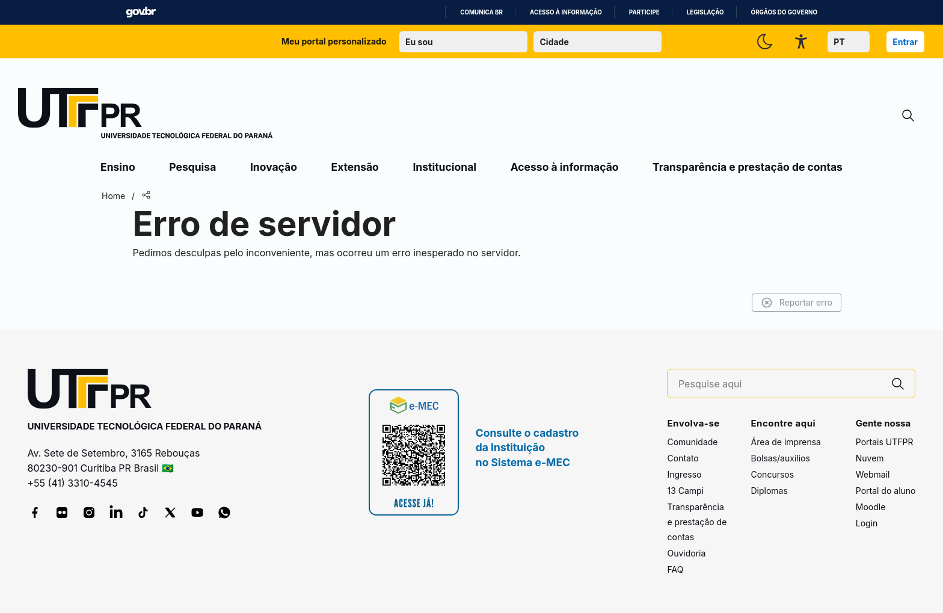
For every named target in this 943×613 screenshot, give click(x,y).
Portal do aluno (886, 490)
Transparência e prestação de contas (748, 167)
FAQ (675, 569)
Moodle (871, 507)
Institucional (444, 167)
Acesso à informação (566, 12)
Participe (644, 12)
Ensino (117, 167)
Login (867, 523)
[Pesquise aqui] (780, 384)
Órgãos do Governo (784, 12)
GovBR (141, 12)
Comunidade (692, 442)
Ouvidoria (686, 553)
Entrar (905, 42)
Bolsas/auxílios (780, 458)
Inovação (273, 167)
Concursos (772, 474)
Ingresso (684, 474)
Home (113, 196)
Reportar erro (796, 303)
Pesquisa (192, 167)
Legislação (705, 12)
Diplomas (769, 490)
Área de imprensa (785, 442)
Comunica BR (481, 12)
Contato (682, 458)
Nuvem (870, 458)
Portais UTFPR (885, 442)
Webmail (873, 474)
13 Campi (685, 490)
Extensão (355, 167)
